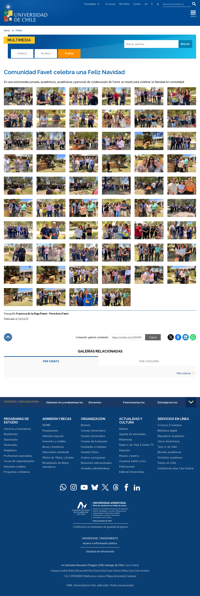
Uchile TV (148, 445)
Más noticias (184, 373)
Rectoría (85, 425)
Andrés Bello (68, 570)
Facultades (90, 4)
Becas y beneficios (53, 447)
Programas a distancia (16, 472)
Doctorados (10, 445)
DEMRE (46, 425)
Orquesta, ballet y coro (132, 461)
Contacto (131, 576)
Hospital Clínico (90, 452)
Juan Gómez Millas (118, 570)
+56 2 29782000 (72, 576)
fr (152, 4)
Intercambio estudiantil (55, 452)
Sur (132, 570)
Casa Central (132, 565)
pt (158, 4)
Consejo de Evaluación (94, 441)
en (146, 4)
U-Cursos (110, 4)
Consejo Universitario (93, 430)
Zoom (8, 89)
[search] (174, 4)
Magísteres (10, 450)
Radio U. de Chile (129, 445)
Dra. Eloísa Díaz (97, 570)
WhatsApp (193, 337)
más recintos (142, 570)
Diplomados (11, 439)
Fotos (19, 30)
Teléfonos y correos (94, 576)
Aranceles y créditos (54, 441)
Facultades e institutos (94, 447)
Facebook (178, 337)
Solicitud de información (100, 551)
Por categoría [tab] (149, 361)
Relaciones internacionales (96, 463)
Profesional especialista (18, 456)
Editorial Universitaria (131, 472)
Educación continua (15, 466)
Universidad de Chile (85, 585)
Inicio (7, 30)
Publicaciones (127, 466)
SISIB (69, 585)
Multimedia (19, 40)
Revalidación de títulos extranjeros (55, 464)
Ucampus (176, 425)
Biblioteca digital (167, 430)
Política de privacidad (121, 585)
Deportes (124, 450)
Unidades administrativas (95, 468)
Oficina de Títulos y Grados (58, 457)
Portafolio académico (170, 457)
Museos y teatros (129, 456)
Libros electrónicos (169, 441)
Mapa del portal (115, 576)
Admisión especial (52, 436)
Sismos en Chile (167, 463)
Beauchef (82, 570)
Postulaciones (50, 430)
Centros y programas (93, 457)
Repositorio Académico (171, 436)
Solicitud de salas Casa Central (176, 468)
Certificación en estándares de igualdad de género (100, 527)
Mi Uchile (124, 4)
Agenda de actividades (132, 434)
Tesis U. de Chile (167, 447)
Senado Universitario (93, 436)
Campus (55, 570)
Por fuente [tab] (51, 361)
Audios (46, 53)
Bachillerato (11, 434)
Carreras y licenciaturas (17, 429)
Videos (22, 53)
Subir (8, 337)
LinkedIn (185, 337)
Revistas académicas (169, 452)
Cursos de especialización (19, 461)
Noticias (123, 429)
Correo (137, 4)
